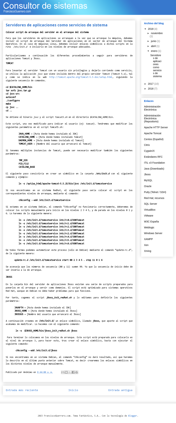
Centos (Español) (153, 139)
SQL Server (150, 203)
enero (154, 51)
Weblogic (149, 227)
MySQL (148, 180)
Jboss (147, 174)
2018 (151, 28)
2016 (151, 88)
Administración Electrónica (152, 108)
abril (153, 46)
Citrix (147, 145)
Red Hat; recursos (154, 198)
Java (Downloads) (154, 168)
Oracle (147, 186)
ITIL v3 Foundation (154, 162)
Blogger (132, 416)
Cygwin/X (149, 150)
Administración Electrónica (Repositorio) (152, 118)
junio (154, 41)
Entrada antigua (120, 390)
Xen (146, 245)
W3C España (151, 221)
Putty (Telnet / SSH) (155, 192)
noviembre (157, 33)
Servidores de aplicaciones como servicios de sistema (156, 66)
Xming (147, 251)
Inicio (73, 390)
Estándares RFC (153, 156)
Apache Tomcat (152, 133)
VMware (148, 215)
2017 (151, 83)
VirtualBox (150, 209)
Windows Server (153, 233)
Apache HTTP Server (156, 127)
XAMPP (148, 239)
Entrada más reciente (22, 390)
